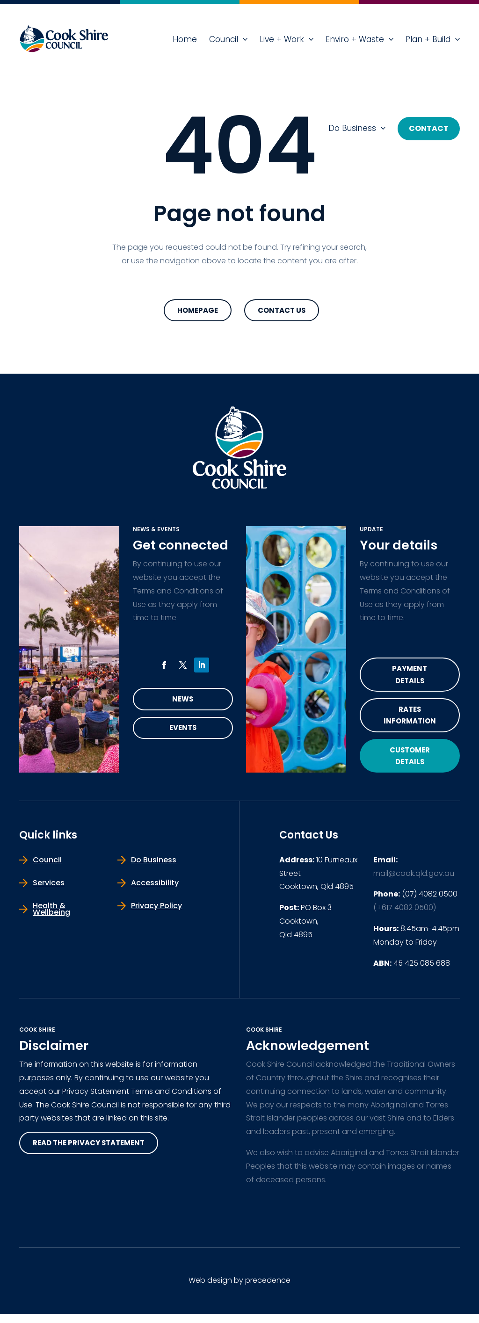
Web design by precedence (239, 1289)
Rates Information (409, 719)
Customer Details (410, 763)
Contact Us (281, 310)
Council (223, 39)
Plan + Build (428, 39)
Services (49, 891)
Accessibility (155, 891)
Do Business (352, 128)
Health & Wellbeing (51, 917)
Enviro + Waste (355, 39)
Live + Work (282, 39)
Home (185, 39)
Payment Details (409, 676)
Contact (429, 128)
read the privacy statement (93, 1152)
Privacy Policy (156, 914)
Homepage (197, 310)
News (183, 700)
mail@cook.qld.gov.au (413, 881)
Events (182, 731)
